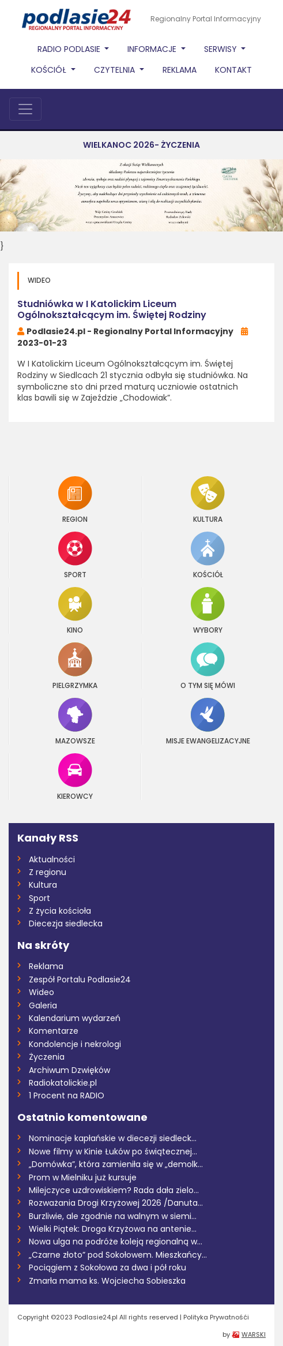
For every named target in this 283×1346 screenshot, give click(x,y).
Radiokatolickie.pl (63, 1083)
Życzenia (47, 1057)
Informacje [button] (153, 49)
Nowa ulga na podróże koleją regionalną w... (115, 1241)
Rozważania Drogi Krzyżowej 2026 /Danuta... (116, 1203)
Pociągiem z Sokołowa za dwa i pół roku (107, 1267)
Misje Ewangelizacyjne (208, 721)
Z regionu (47, 872)
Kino (75, 610)
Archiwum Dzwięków (69, 1070)
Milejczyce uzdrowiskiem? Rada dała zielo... (114, 1190)
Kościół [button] (50, 70)
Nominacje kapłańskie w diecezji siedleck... (113, 1138)
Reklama (180, 70)
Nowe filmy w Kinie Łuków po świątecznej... (113, 1151)
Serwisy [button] (221, 49)
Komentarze (53, 1031)
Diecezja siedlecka (66, 923)
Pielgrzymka (74, 665)
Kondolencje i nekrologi (75, 1044)
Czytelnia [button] (115, 70)
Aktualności (52, 859)
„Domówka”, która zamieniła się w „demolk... (116, 1164)
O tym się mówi (207, 665)
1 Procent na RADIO (66, 1095)
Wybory (208, 610)
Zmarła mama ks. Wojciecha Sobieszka (107, 1281)
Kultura (208, 499)
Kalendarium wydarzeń (74, 1018)
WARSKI (254, 1334)
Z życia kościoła (60, 911)
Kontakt (233, 70)
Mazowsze (75, 721)
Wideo (41, 992)
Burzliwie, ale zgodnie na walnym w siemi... (113, 1216)
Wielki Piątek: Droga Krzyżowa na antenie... (113, 1229)
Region (75, 499)
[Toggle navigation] (25, 109)
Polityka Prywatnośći (216, 1317)
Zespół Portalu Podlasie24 (80, 979)
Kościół (208, 555)
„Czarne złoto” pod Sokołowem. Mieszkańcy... (118, 1255)
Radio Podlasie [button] (70, 49)
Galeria (43, 1005)
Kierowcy (75, 776)
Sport (75, 555)
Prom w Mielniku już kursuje (83, 1177)
